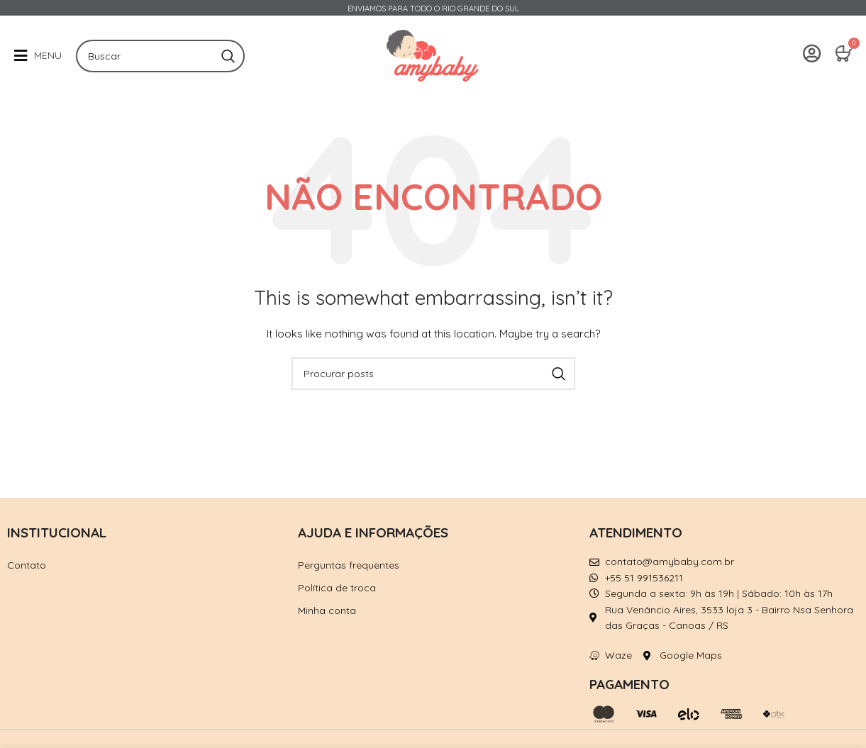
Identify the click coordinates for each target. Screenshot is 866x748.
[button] (38, 55)
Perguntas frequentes (348, 565)
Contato (26, 565)
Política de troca (337, 587)
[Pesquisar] (160, 56)
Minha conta (327, 610)
